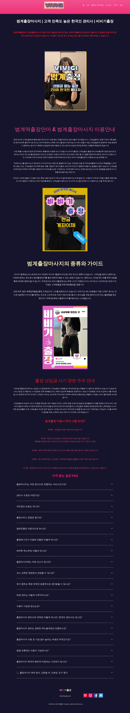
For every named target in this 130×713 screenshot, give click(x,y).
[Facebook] (96, 695)
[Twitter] (101, 695)
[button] (115, 5)
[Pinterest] (85, 695)
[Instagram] (90, 695)
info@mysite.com (65, 696)
